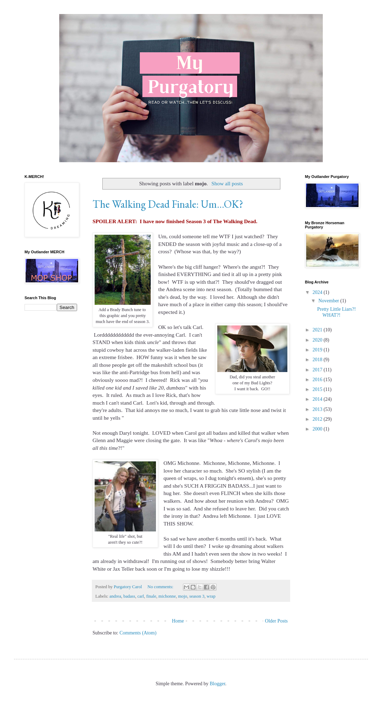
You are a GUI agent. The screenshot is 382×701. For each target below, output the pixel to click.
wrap (211, 596)
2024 (318, 292)
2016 (318, 379)
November (329, 300)
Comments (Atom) (138, 632)
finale (151, 596)
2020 (318, 340)
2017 (318, 369)
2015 (318, 389)
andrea (115, 596)
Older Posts (276, 621)
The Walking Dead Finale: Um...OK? (168, 204)
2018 (318, 359)
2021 (318, 329)
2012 (318, 419)
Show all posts (227, 183)
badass (129, 596)
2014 (318, 399)
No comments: (161, 586)
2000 (318, 429)
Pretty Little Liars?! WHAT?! (336, 312)
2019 (318, 349)
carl (140, 596)
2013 (318, 409)
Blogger (217, 683)
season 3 (196, 596)
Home (178, 621)
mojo (182, 596)
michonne (167, 596)
